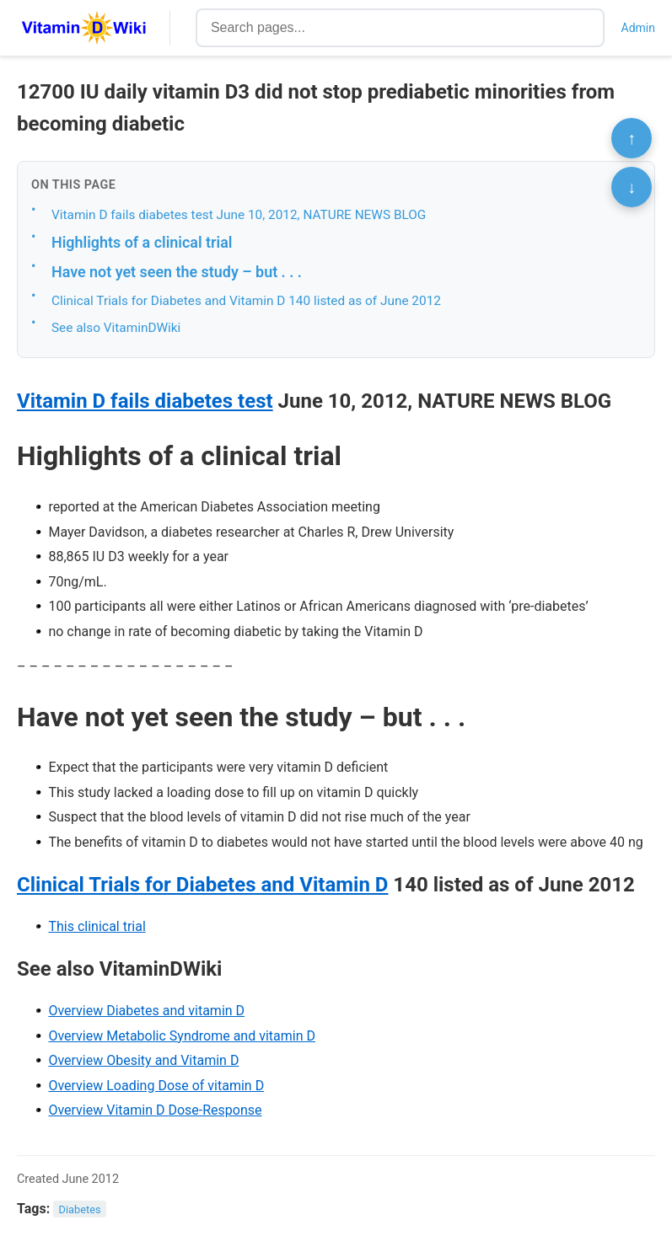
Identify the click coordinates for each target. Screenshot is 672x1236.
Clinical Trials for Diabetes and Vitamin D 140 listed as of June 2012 (246, 300)
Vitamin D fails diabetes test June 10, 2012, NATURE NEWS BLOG (238, 214)
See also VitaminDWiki (115, 327)
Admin (638, 28)
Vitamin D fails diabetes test (145, 401)
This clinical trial (96, 926)
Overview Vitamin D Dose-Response (154, 1110)
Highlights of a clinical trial (141, 242)
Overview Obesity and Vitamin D (143, 1060)
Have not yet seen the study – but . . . (176, 272)
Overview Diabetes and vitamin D (146, 1011)
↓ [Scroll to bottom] (631, 187)
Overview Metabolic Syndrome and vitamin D (181, 1036)
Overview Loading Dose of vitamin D (156, 1086)
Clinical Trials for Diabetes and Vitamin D (202, 884)
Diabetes (80, 1209)
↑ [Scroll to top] (631, 138)
